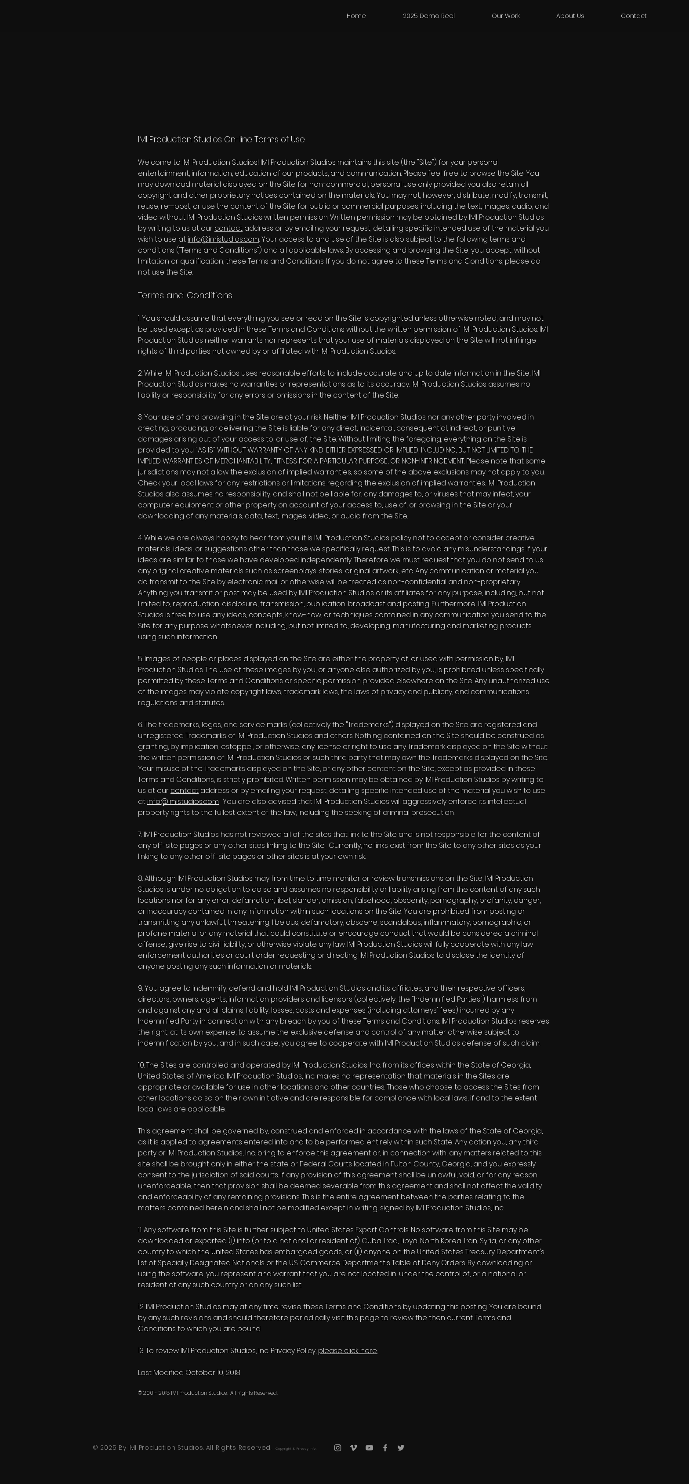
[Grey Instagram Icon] (337, 1447)
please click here (347, 1351)
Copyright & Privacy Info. (296, 1449)
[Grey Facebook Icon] (385, 1447)
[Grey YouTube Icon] (369, 1447)
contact (228, 228)
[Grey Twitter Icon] (401, 1447)
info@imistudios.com (223, 239)
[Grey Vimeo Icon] (353, 1447)
